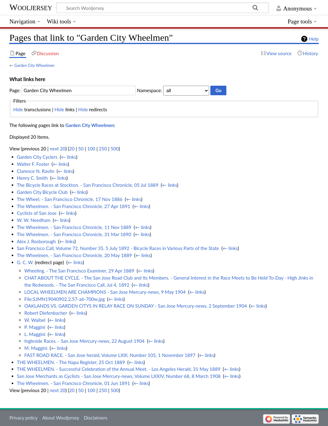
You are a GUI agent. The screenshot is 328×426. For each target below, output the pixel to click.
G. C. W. (25, 262)
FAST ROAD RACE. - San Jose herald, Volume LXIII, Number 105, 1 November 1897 (109, 355)
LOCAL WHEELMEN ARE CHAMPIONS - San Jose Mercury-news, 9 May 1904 (105, 292)
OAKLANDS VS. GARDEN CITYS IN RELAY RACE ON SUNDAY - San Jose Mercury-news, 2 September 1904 (135, 306)
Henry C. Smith (32, 178)
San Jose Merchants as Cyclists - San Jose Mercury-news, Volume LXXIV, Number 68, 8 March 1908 (119, 376)
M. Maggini (35, 348)
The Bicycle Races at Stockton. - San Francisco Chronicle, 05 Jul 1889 (88, 185)
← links (68, 157)
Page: (14, 90)
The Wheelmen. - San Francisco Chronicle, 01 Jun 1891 (73, 383)
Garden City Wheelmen (34, 65)
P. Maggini (34, 327)
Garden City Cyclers (37, 157)
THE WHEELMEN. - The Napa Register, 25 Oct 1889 (71, 362)
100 (91, 148)
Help (313, 39)
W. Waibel (34, 320)
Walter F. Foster (33, 164)
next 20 (58, 148)
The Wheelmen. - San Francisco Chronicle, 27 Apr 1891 (73, 206)
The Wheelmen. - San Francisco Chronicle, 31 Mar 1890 (74, 234)
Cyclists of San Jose (37, 213)
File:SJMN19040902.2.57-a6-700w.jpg (64, 299)
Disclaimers (95, 417)
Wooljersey (30, 7)
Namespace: (149, 90)
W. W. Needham (34, 220)
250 (103, 148)
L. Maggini (34, 334)
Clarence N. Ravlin (35, 171)
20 (72, 148)
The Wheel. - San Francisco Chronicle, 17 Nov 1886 (70, 199)
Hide (18, 109)
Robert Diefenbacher (45, 313)
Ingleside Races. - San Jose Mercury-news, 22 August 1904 (84, 341)
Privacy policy (23, 417)
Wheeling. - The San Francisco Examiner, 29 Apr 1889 (79, 270)
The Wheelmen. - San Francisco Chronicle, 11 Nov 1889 (74, 227)
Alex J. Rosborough (36, 241)
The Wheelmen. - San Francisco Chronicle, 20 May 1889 (74, 255)
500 (115, 148)
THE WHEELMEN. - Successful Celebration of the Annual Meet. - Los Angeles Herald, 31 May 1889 (119, 369)
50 (81, 148)
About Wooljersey (60, 417)
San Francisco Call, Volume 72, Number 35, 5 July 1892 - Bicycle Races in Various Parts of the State (118, 248)
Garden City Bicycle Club (42, 192)
